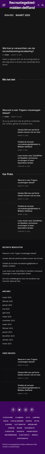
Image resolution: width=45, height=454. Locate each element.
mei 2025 (6, 309)
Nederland (32, 424)
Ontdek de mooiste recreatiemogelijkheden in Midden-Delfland (29, 144)
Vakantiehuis (32, 431)
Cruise (5, 421)
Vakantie (20, 431)
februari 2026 (7, 301)
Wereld (35, 435)
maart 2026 (6, 297)
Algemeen (19, 417)
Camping (36, 417)
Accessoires (8, 417)
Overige (11, 428)
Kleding (8, 424)
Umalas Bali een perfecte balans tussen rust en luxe (22, 258)
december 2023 (8, 336)
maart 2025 (6, 316)
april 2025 (6, 313)
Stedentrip (9, 431)
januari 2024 (7, 332)
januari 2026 (7, 305)
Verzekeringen (11, 435)
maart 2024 (6, 324)
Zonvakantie (22, 438)
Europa (29, 421)
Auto (28, 417)
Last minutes (20, 424)
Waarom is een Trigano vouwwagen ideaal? (19, 253)
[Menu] (4, 5)
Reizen (19, 428)
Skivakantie (29, 428)
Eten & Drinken (17, 421)
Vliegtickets (24, 435)
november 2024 (8, 320)
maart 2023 (6, 343)
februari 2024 (7, 328)
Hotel (36, 421)
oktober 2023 (7, 340)
